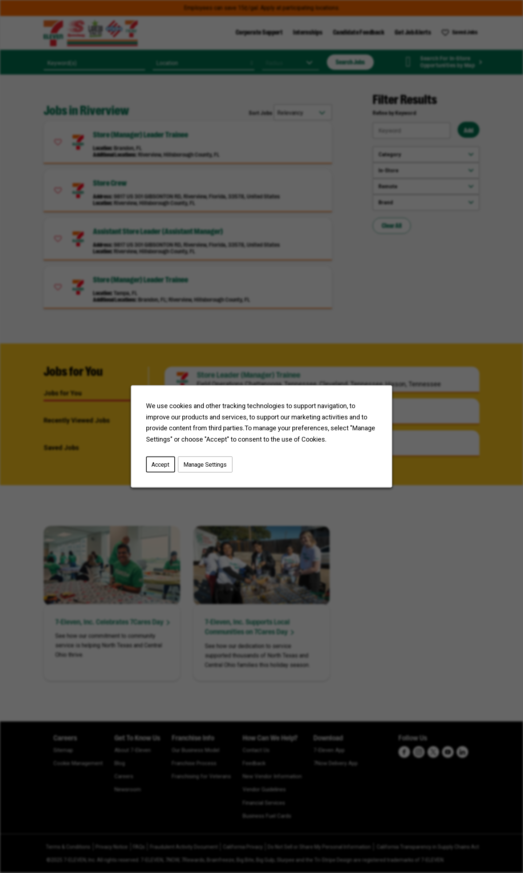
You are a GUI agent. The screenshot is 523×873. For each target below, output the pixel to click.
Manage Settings (205, 464)
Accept (160, 464)
